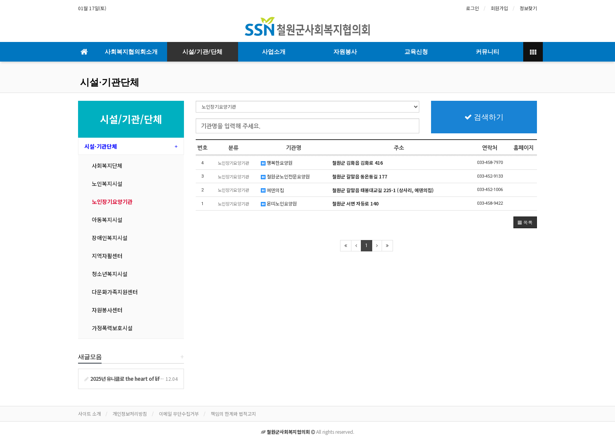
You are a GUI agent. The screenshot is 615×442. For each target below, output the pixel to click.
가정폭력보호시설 (112, 328)
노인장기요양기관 (112, 202)
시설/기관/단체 (202, 51)
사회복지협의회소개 (131, 51)
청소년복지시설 (109, 274)
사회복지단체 (107, 165)
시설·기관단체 (109, 82)
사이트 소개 (89, 413)
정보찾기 (528, 8)
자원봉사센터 (107, 310)
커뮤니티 (487, 51)
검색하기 (484, 117)
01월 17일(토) (92, 8)
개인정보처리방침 (130, 413)
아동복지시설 (107, 220)
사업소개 (274, 51)
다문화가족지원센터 (115, 292)
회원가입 (499, 8)
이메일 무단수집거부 (179, 413)
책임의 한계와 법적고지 (233, 413)
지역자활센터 (107, 256)
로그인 (472, 8)
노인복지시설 (107, 183)
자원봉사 (345, 51)
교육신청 (416, 51)
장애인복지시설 (109, 238)
